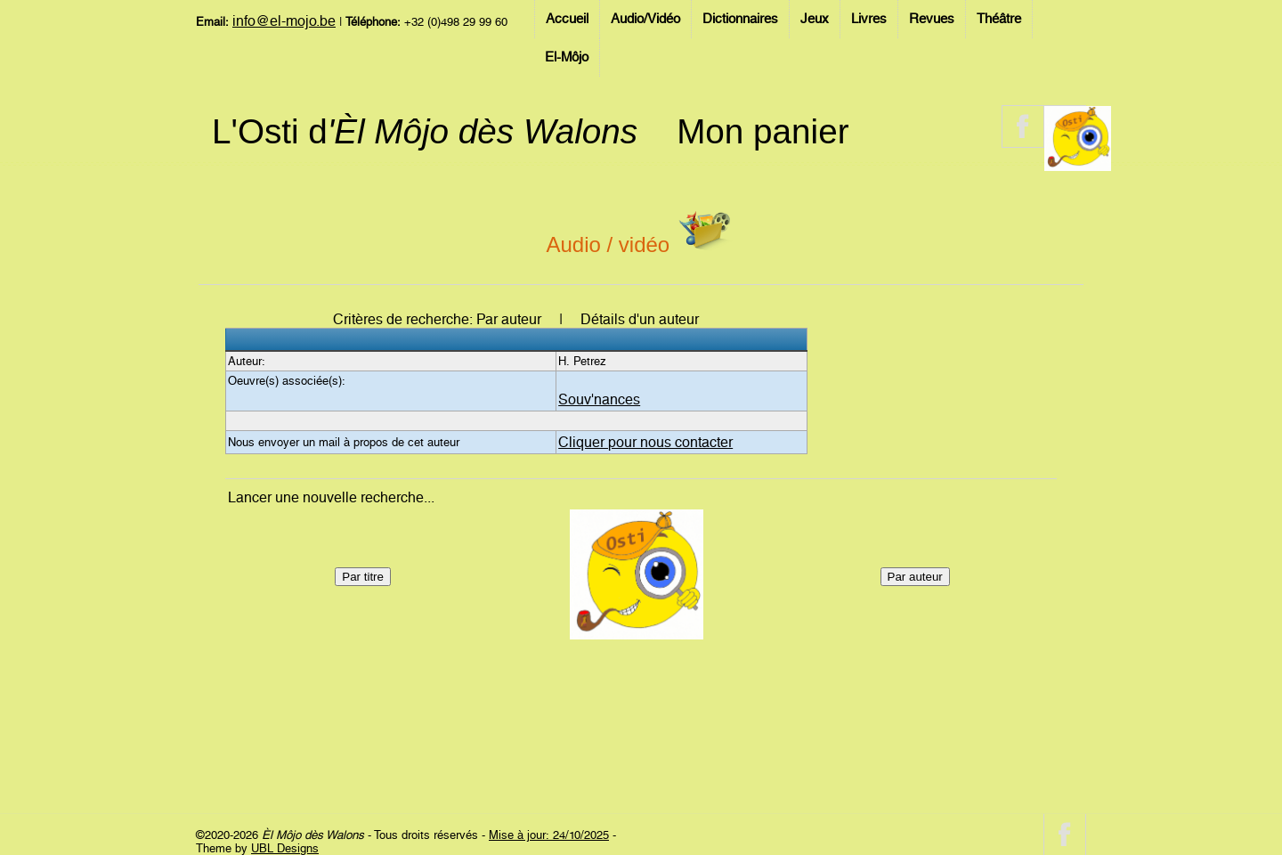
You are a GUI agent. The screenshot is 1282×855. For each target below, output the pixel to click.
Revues (931, 19)
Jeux (814, 19)
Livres (869, 19)
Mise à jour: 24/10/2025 (549, 835)
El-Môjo (566, 57)
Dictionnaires (740, 19)
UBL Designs (285, 848)
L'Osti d (424, 131)
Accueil (567, 19)
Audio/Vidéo (645, 19)
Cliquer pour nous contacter (645, 442)
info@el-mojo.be (284, 20)
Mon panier (762, 131)
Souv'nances (599, 399)
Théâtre (999, 19)
